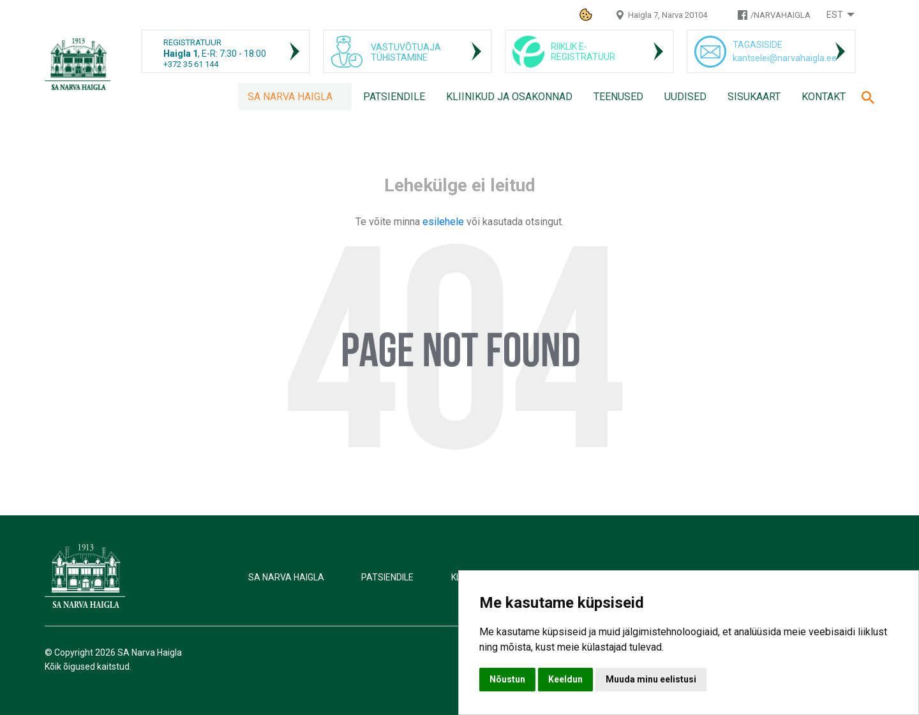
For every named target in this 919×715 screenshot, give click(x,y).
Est (834, 15)
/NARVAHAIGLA (781, 15)
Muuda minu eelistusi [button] (651, 679)
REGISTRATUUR (192, 42)
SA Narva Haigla (290, 97)
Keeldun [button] (565, 679)
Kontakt (824, 97)
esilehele (444, 222)
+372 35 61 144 (190, 64)
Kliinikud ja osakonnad (509, 97)
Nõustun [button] (507, 679)
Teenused (618, 97)
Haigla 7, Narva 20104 (667, 15)
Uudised (685, 97)
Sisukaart (754, 97)
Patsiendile (394, 97)
